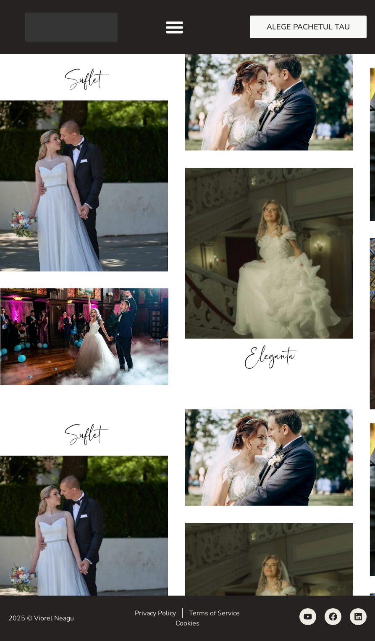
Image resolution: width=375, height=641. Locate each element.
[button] (174, 27)
